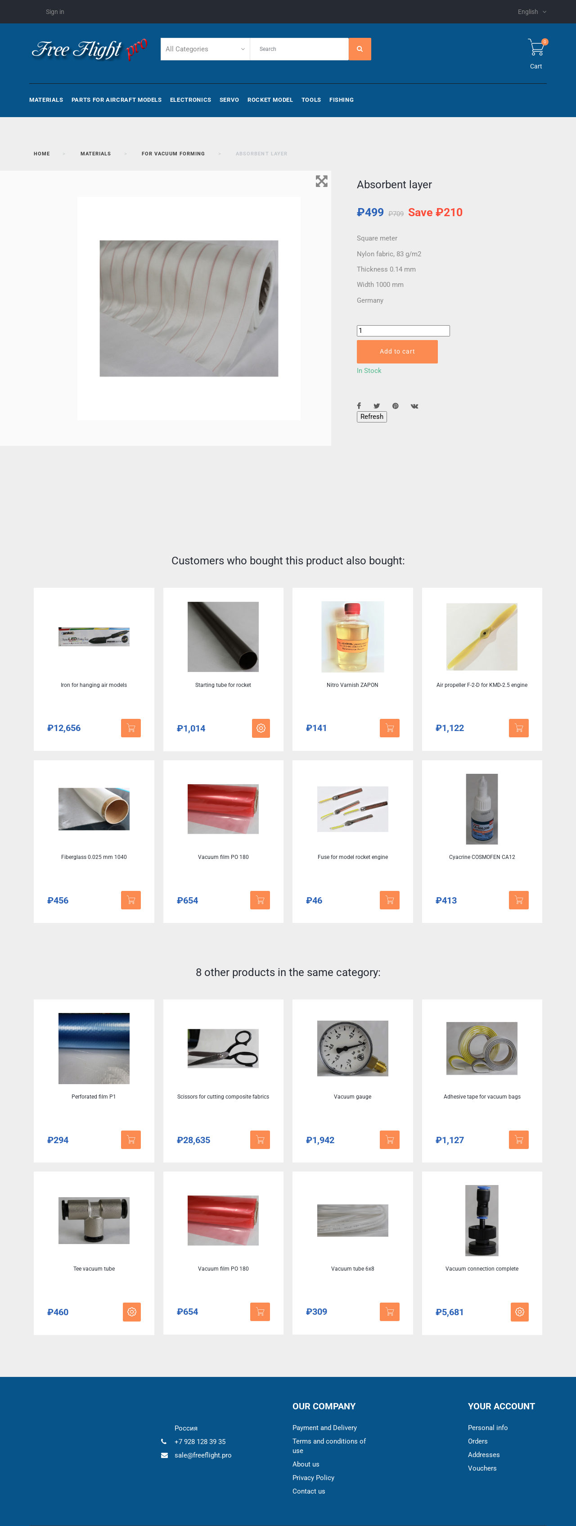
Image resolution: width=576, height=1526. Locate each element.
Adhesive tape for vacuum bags (482, 1097)
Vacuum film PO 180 (223, 857)
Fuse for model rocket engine (353, 857)
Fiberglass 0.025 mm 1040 (94, 857)
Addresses (484, 1455)
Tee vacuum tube (94, 1269)
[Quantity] (403, 330)
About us (306, 1464)
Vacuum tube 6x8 (352, 1269)
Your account (501, 1406)
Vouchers (482, 1468)
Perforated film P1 (94, 1097)
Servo (229, 99)
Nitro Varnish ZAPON (352, 685)
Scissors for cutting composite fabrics (223, 1097)
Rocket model (270, 99)
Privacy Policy (313, 1478)
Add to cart (397, 351)
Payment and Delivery (324, 1428)
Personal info (488, 1428)
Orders (478, 1441)
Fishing (341, 99)
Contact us (308, 1491)
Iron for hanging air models (94, 685)
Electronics (191, 99)
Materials (46, 99)
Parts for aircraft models (117, 99)
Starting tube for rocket (223, 685)
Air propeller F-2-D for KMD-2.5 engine (481, 685)
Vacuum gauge (352, 1097)
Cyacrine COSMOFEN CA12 (482, 857)
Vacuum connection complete (482, 1269)
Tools (311, 99)
